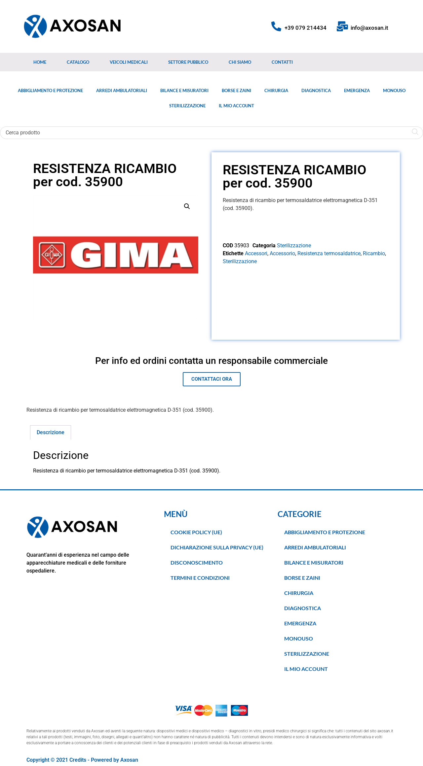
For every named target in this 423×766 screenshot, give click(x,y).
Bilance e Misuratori (184, 90)
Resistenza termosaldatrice (329, 253)
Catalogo (78, 62)
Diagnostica (316, 90)
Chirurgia (276, 90)
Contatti (282, 62)
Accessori (256, 253)
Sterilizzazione (187, 105)
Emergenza (357, 90)
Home (39, 62)
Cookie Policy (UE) (196, 532)
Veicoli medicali (129, 62)
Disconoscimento (197, 562)
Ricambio (374, 253)
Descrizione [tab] (50, 432)
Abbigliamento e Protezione (50, 90)
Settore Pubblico (188, 62)
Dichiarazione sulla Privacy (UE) (217, 547)
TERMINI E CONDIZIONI (200, 577)
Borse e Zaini (236, 90)
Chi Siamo (240, 62)
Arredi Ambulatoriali (121, 90)
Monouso (394, 90)
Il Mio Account (236, 105)
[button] (187, 206)
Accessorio (282, 253)
